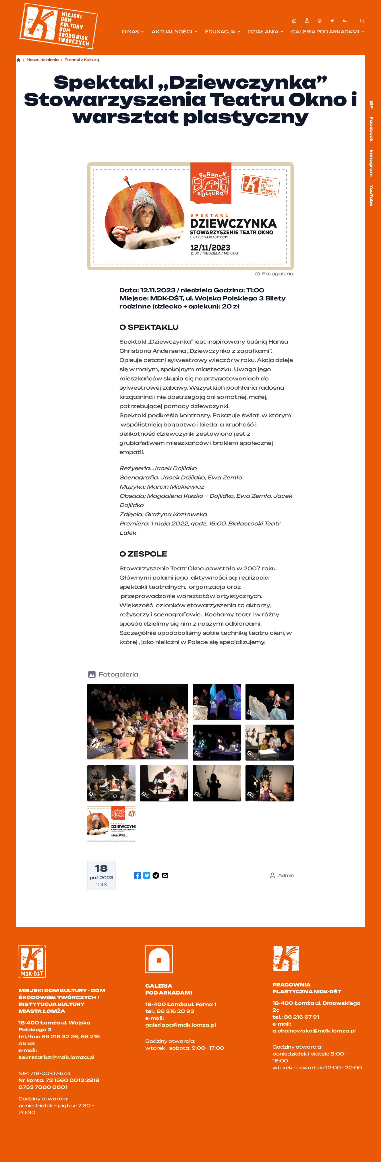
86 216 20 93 (175, 1011)
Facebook (371, 129)
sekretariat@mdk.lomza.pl (56, 1057)
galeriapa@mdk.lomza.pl (180, 1025)
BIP (371, 104)
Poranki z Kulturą (82, 60)
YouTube (371, 195)
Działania (266, 32)
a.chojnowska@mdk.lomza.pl (314, 1031)
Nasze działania (43, 60)
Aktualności (175, 32)
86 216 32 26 (59, 1036)
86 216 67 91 (301, 1017)
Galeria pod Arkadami (328, 32)
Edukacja (223, 32)
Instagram (371, 163)
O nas (133, 32)
